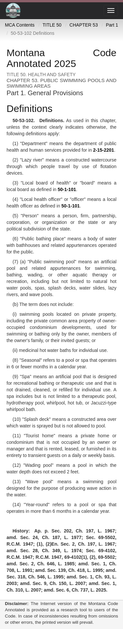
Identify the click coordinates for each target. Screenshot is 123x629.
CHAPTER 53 (84, 25)
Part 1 (112, 25)
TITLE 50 (52, 25)
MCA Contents (19, 25)
